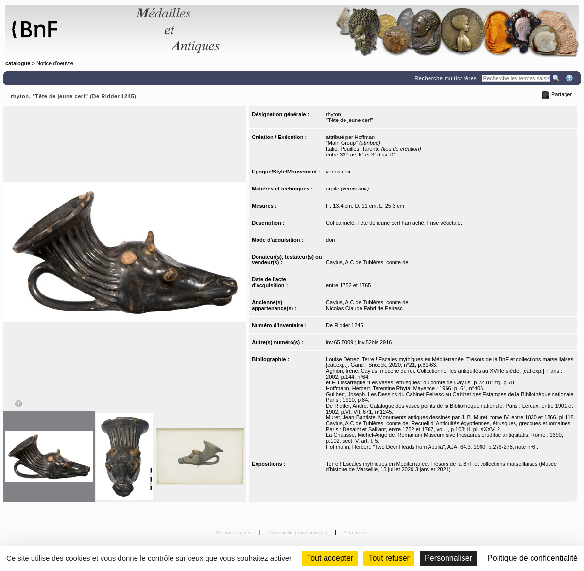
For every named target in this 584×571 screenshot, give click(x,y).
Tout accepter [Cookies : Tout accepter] (330, 558)
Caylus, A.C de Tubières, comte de (367, 262)
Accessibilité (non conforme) (298, 532)
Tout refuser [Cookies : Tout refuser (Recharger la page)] (388, 558)
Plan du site (356, 532)
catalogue (17, 63)
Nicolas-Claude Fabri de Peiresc (364, 308)
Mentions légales (234, 532)
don (330, 239)
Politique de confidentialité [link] (532, 558)
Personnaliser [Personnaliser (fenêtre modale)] (448, 558)
